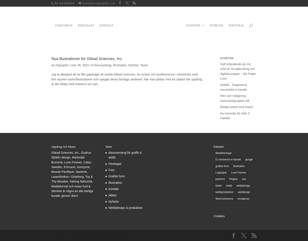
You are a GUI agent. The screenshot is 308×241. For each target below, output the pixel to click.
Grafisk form (116, 176)
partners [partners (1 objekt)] (220, 179)
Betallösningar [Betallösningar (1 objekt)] (224, 153)
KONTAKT (107, 25)
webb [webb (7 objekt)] (229, 185)
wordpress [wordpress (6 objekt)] (243, 198)
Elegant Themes (80, 235)
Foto (111, 170)
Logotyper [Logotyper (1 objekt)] (221, 172)
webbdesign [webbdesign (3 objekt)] (243, 185)
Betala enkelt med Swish (236, 107)
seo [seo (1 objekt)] (244, 179)
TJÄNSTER (193, 25)
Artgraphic (62, 65)
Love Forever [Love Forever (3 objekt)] (238, 172)
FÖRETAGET (86, 25)
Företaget (114, 164)
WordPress (116, 235)
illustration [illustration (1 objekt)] (239, 166)
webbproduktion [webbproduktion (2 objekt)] (225, 192)
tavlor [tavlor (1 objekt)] (219, 185)
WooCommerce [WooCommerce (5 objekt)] (224, 198)
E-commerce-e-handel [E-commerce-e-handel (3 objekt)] (228, 159)
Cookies (219, 216)
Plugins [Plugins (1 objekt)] (233, 179)
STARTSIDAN (64, 25)
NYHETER (216, 25)
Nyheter (133, 65)
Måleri (112, 195)
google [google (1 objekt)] (249, 159)
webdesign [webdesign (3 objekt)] (244, 192)
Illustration (120, 65)
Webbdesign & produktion (125, 207)
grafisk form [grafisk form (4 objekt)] (222, 166)
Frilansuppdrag (101, 65)
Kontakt (113, 189)
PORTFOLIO (236, 25)
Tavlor (144, 65)
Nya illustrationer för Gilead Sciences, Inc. (87, 59)
